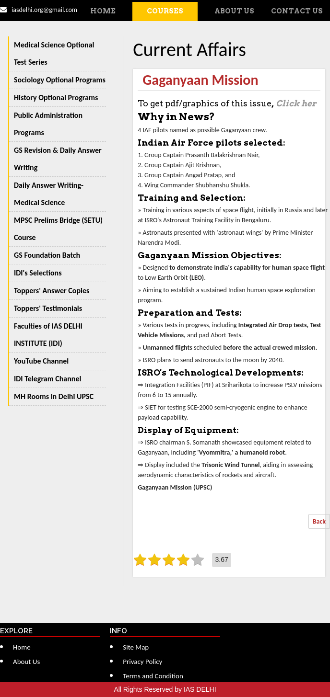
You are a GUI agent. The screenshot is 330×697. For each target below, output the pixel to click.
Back (319, 521)
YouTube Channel (41, 361)
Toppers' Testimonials (48, 308)
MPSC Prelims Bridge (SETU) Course (58, 229)
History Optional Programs (56, 97)
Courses (165, 11)
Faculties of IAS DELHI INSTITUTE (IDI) (48, 334)
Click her (296, 103)
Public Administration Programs (48, 124)
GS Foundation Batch (47, 255)
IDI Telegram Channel (47, 378)
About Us (234, 11)
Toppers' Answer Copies (51, 290)
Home (103, 11)
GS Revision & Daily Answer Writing (58, 159)
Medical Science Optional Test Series (54, 53)
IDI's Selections (38, 272)
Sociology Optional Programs (60, 79)
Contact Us (297, 11)
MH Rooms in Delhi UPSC (54, 396)
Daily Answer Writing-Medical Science (48, 194)
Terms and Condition (153, 676)
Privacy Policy (142, 661)
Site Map (136, 647)
